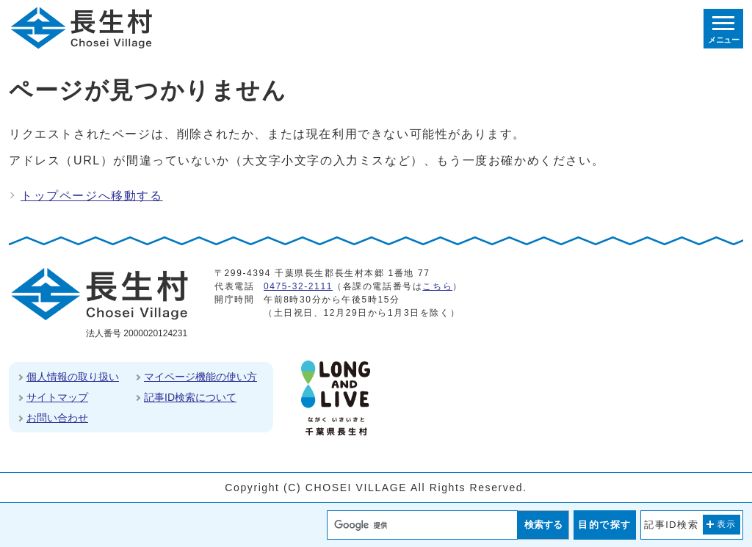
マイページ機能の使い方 (200, 377)
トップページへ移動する (92, 195)
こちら (437, 286)
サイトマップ (57, 397)
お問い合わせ (57, 418)
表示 (727, 524)
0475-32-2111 (298, 286)
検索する (543, 524)
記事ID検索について (190, 397)
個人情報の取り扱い (72, 377)
